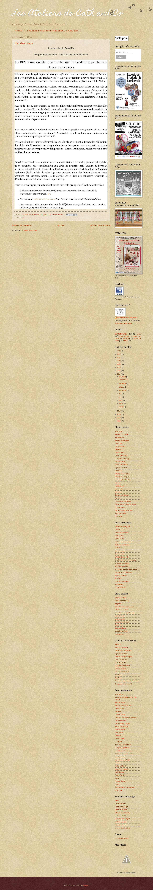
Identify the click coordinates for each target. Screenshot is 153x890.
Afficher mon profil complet (124, 323)
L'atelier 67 (118, 471)
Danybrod (118, 449)
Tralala (117, 784)
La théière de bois (121, 822)
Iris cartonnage (120, 551)
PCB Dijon (118, 675)
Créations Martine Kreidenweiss (126, 717)
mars (121, 400)
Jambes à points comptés (123, 657)
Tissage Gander (120, 781)
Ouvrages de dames (122, 495)
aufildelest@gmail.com (44, 199)
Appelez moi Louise (121, 434)
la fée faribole (119, 634)
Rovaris (117, 778)
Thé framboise (120, 507)
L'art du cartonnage (121, 807)
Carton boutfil (119, 539)
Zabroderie (118, 516)
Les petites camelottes (122, 760)
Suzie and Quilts (120, 628)
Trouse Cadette (120, 587)
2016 (119, 374)
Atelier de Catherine (121, 533)
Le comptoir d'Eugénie (122, 828)
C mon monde (119, 708)
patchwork (126, 338)
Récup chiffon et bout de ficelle (125, 504)
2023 (119, 351)
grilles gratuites (124, 336)
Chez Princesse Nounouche (124, 607)
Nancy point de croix (122, 672)
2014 (119, 414)
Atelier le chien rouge (122, 601)
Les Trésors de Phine (122, 566)
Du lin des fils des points (123, 650)
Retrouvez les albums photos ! (126, 872)
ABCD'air (118, 644)
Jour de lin (118, 735)
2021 (119, 357)
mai (120, 397)
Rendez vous (23, 43)
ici (49, 193)
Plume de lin (119, 625)
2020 (119, 361)
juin (120, 393)
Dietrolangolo (119, 452)
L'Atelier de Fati (120, 530)
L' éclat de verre (120, 804)
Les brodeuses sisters (122, 666)
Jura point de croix (121, 660)
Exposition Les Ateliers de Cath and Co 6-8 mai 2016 (52, 30)
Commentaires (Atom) (29, 230)
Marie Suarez (119, 772)
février (121, 403)
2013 (119, 418)
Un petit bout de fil (121, 631)
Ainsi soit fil (118, 431)
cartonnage (121, 333)
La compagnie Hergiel (122, 819)
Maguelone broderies (122, 769)
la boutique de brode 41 (123, 745)
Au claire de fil (119, 437)
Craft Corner (119, 548)
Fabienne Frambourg (122, 459)
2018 (119, 367)
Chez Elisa (118, 443)
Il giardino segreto (121, 468)
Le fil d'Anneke (120, 616)
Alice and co (119, 694)
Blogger (86, 885)
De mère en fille (120, 720)
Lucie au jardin (120, 619)
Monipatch (118, 492)
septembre (123, 390)
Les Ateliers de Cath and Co (67, 14)
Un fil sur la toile (120, 513)
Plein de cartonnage (121, 581)
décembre (122, 377)
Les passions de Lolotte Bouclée (126, 569)
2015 (119, 411)
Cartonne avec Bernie (122, 545)
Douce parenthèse (121, 455)
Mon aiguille (119, 489)
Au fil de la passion (121, 647)
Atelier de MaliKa (120, 598)
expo (22, 218)
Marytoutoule (119, 486)
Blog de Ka (118, 604)
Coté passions (120, 446)
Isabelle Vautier (120, 730)
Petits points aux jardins (123, 501)
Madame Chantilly (121, 766)
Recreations (119, 584)
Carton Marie (119, 536)
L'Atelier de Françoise (122, 477)
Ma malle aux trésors (122, 622)
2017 (119, 371)
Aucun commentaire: (56, 215)
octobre (122, 387)
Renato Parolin (120, 775)
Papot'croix (118, 678)
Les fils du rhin (120, 757)
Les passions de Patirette (123, 572)
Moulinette (118, 578)
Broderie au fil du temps (123, 705)
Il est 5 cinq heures (121, 465)
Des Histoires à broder (122, 723)
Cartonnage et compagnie (123, 542)
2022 (119, 354)
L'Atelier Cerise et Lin (122, 474)
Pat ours (117, 498)
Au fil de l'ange (120, 702)
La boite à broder (120, 816)
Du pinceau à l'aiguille (122, 526)
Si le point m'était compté (123, 684)
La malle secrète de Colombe (125, 613)
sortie (125, 341)
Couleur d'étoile (120, 714)
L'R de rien (118, 742)
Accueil (18, 30)
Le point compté (120, 663)
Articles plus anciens (100, 225)
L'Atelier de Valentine (122, 610)
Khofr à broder (120, 554)
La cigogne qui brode (122, 748)
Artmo (117, 801)
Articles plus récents (21, 225)
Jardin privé (119, 732)
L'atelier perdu (119, 739)
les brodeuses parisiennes (124, 754)
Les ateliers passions (122, 838)
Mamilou (118, 483)
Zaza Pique (119, 790)
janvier (121, 407)
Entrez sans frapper (121, 726)
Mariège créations (121, 575)
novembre (122, 384)
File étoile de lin (120, 462)
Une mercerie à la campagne (124, 787)
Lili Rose (118, 763)
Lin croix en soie (120, 669)
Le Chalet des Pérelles (122, 480)
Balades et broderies (122, 440)
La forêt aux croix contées (123, 751)
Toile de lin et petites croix (123, 510)
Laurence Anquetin (121, 825)
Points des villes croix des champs (126, 681)
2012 (119, 421)
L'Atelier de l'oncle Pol (122, 813)
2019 (119, 364)
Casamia (118, 711)
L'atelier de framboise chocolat (125, 560)
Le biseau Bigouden (121, 563)
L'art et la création (121, 810)
